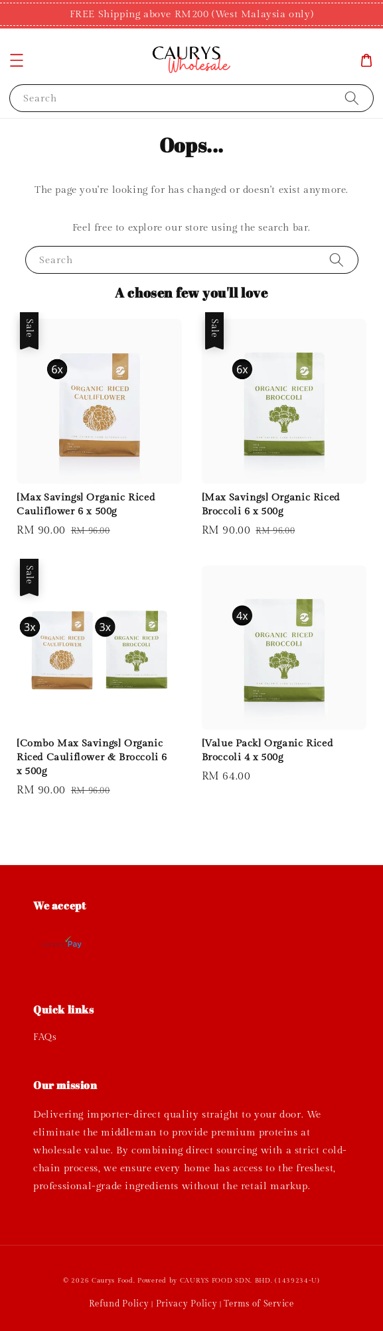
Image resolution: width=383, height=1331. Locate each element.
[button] (16, 60)
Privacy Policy (187, 1304)
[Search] (352, 98)
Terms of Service (258, 1304)
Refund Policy (119, 1304)
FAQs (44, 1037)
